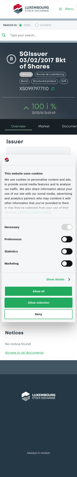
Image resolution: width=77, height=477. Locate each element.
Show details (55, 279)
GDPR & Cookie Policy (34, 212)
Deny (38, 314)
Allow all (39, 291)
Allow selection (38, 302)
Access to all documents (24, 352)
